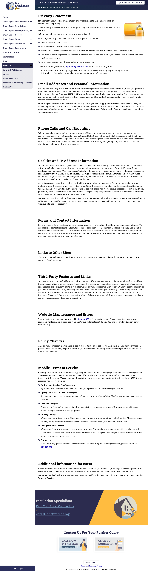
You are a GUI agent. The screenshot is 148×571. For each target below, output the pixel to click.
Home (42, 7)
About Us (53, 7)
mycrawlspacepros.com (77, 66)
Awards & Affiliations (13, 70)
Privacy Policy (95, 566)
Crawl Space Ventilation (14, 26)
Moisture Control (11, 52)
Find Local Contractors (130, 2)
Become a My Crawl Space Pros (17, 82)
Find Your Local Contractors (50, 506)
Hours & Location (10, 78)
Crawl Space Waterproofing (16, 30)
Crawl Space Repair (12, 39)
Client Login (91, 562)
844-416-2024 (47, 447)
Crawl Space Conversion (14, 48)
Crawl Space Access (12, 35)
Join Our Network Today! (48, 514)
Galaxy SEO (83, 319)
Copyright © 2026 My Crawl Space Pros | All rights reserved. (92, 569)
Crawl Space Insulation (14, 43)
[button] (31, 22)
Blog (5, 61)
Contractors (8, 57)
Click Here (72, 2)
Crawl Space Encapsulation (16, 21)
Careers (6, 74)
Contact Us (8, 87)
